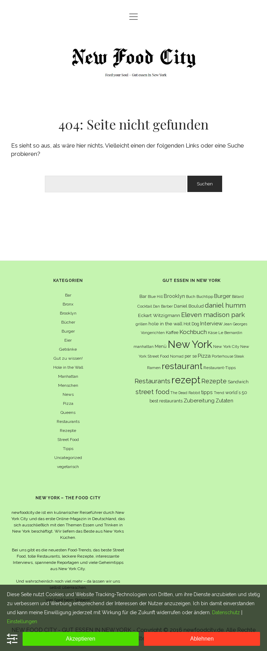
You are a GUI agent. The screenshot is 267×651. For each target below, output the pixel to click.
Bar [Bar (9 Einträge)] (143, 296)
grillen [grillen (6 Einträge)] (141, 324)
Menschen (68, 385)
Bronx (68, 304)
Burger (68, 331)
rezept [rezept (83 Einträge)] (185, 379)
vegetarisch (68, 466)
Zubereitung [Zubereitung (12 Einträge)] (199, 400)
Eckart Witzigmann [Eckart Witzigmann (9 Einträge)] (159, 315)
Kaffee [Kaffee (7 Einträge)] (172, 332)
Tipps (68, 448)
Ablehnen (202, 639)
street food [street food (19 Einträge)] (152, 391)
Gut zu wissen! (68, 358)
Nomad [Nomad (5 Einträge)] (177, 356)
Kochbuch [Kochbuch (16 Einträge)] (193, 331)
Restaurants (68, 421)
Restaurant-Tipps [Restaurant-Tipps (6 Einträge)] (219, 367)
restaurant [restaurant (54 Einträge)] (182, 366)
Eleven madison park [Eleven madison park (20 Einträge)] (213, 314)
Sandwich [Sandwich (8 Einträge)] (238, 381)
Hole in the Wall (68, 367)
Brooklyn (68, 313)
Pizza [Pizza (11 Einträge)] (204, 356)
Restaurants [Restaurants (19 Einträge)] (152, 381)
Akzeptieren (81, 639)
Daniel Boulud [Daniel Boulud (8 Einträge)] (189, 306)
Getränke (68, 349)
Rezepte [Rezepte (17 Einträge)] (214, 381)
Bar (68, 295)
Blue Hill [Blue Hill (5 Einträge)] (155, 296)
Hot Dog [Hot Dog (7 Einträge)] (191, 323)
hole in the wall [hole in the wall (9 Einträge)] (165, 323)
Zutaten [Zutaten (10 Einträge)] (224, 400)
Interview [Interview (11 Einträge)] (211, 323)
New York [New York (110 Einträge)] (190, 344)
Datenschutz (226, 612)
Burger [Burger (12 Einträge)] (222, 296)
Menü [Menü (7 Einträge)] (161, 346)
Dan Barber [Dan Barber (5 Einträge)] (163, 306)
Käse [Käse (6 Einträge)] (212, 332)
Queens (67, 412)
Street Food (68, 439)
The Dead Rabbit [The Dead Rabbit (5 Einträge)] (185, 393)
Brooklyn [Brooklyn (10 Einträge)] (174, 296)
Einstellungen (22, 621)
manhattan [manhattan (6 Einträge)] (144, 346)
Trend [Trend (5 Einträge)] (219, 393)
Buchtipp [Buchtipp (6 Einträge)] (204, 296)
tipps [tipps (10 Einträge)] (207, 392)
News (68, 394)
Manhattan (68, 376)
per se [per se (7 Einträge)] (191, 356)
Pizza (68, 403)
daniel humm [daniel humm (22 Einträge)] (225, 305)
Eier (68, 340)
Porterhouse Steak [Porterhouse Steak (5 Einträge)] (228, 356)
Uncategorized (68, 457)
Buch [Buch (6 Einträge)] (190, 296)
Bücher (68, 322)
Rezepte (68, 430)
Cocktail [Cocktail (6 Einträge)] (144, 306)
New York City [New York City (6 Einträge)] (226, 346)
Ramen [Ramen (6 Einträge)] (154, 367)
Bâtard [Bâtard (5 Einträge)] (238, 296)
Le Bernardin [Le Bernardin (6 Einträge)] (230, 332)
